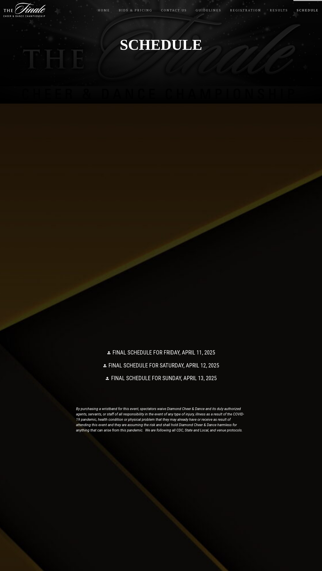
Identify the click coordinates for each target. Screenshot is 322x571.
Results (279, 10)
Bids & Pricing (135, 10)
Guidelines (208, 10)
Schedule (308, 10)
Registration (245, 10)
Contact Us (174, 10)
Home (104, 10)
